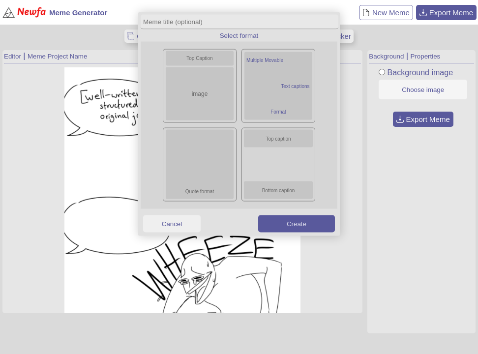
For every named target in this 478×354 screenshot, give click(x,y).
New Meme (386, 12)
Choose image (423, 89)
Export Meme (446, 12)
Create (296, 223)
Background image (420, 72)
